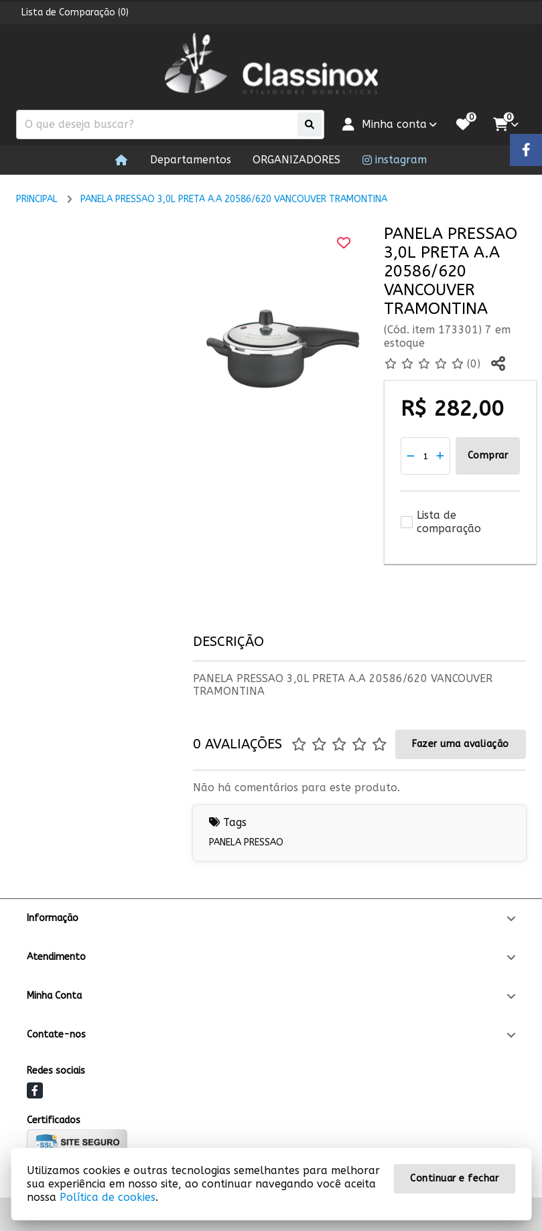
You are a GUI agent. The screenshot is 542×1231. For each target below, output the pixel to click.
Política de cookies (107, 1197)
